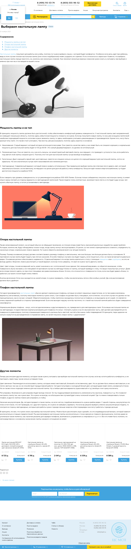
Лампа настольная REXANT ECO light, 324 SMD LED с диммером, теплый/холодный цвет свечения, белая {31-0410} (13, 445)
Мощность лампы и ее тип (15, 42)
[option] (13, 443)
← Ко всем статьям (7, 480)
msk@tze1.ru (50, 5)
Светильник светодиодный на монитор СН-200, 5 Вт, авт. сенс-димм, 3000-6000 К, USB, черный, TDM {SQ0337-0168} (65, 445)
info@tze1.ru (101, 532)
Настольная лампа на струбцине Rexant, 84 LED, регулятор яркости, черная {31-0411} (39, 445)
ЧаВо (53, 523)
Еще (125, 10)
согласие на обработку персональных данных (62, 497)
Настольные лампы (8, 54)
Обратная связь (84, 543)
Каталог (5, 523)
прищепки (104, 259)
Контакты (116, 10)
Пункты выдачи (73, 10)
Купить (19, 460)
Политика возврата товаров (37, 537)
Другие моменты (11, 49)
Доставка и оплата (56, 10)
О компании (38, 10)
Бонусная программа (100, 10)
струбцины (116, 259)
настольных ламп (27, 293)
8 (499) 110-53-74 (46, 3)
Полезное (30, 529)
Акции (85, 10)
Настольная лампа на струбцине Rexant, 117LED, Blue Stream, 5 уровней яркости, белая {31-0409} (117, 445)
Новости (55, 529)
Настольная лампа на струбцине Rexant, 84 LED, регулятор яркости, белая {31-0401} (91, 445)
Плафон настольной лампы (15, 47)
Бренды (5, 529)
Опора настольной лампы (15, 44)
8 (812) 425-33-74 (100, 528)
